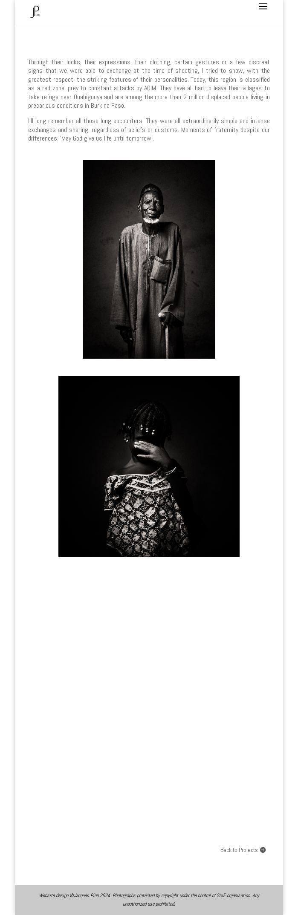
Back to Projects (239, 850)
